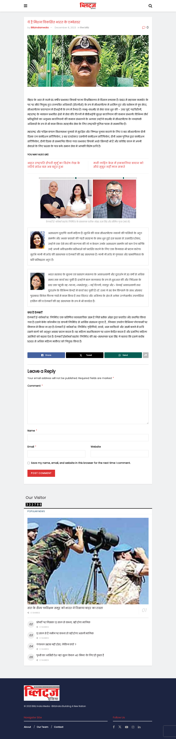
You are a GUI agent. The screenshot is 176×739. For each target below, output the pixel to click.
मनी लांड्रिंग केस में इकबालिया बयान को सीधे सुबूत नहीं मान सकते (118, 165)
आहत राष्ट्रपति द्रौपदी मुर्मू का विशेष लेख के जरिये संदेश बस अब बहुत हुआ (53, 165)
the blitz (84, 27)
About (27, 727)
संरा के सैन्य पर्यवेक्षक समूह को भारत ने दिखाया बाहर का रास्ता (65, 608)
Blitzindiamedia (40, 27)
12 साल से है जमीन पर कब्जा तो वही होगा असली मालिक (65, 633)
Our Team (42, 727)
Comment (35, 386)
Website (96, 446)
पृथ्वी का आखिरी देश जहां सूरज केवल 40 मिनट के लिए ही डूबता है (70, 655)
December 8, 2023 (65, 27)
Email (32, 447)
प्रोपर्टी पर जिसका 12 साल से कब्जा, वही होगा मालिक (63, 622)
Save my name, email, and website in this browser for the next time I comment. (81, 463)
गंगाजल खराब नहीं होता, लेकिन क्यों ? (56, 644)
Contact (58, 727)
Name (32, 431)
